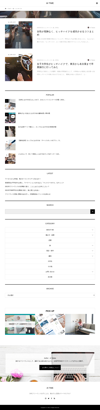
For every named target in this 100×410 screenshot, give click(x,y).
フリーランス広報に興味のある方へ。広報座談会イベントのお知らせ (27, 194)
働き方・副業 (50, 235)
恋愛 (50, 240)
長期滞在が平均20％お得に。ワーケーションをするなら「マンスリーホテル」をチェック (34, 183)
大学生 (50, 261)
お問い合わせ (50, 271)
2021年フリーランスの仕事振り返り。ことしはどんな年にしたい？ (27, 186)
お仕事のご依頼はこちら (50, 367)
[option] (20, 324)
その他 (50, 266)
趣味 (50, 256)
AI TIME (50, 3)
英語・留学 (50, 251)
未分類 (50, 277)
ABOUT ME (50, 230)
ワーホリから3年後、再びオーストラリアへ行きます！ (23, 179)
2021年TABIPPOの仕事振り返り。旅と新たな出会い (22, 190)
